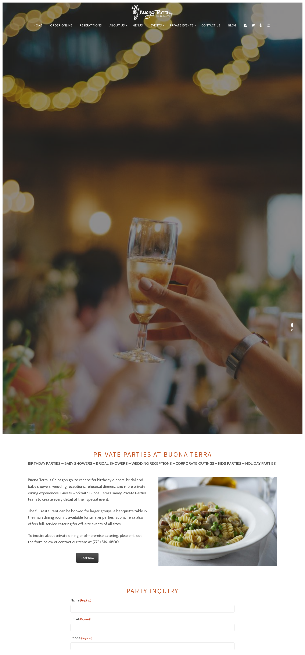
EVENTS (156, 25)
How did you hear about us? (175, 322)
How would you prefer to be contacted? (101, 322)
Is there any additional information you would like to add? (115, 455)
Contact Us (211, 25)
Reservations (91, 25)
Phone (81, 303)
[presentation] (103, 540)
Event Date (79, 379)
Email (80, 284)
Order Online (61, 25)
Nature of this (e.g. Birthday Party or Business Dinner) (117, 360)
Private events (182, 25)
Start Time (79, 398)
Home (38, 25)
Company (78, 341)
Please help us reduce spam (92, 527)
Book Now (87, 223)
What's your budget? (87, 436)
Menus (138, 25)
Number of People (91, 417)
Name (81, 265)
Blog (232, 25)
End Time (161, 398)
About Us (117, 25)
